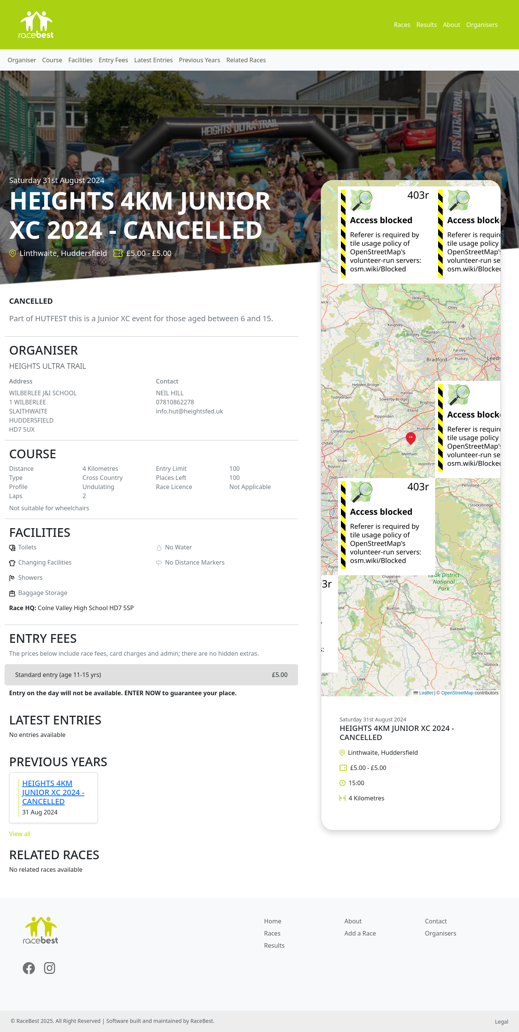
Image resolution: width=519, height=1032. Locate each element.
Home (273, 921)
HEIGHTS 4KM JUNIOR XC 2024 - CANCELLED (53, 792)
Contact (436, 921)
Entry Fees (113, 60)
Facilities (80, 60)
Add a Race (360, 933)
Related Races (246, 60)
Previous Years (199, 60)
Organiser (22, 60)
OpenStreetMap (457, 693)
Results (426, 25)
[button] (411, 438)
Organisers (482, 25)
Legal (501, 1021)
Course (52, 60)
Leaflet (423, 693)
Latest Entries (153, 60)
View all (19, 834)
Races (402, 25)
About (451, 25)
